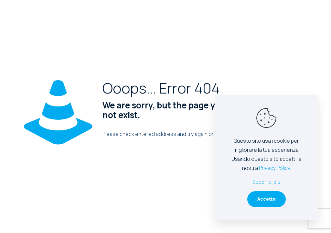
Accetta (266, 199)
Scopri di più (266, 181)
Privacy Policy (274, 168)
